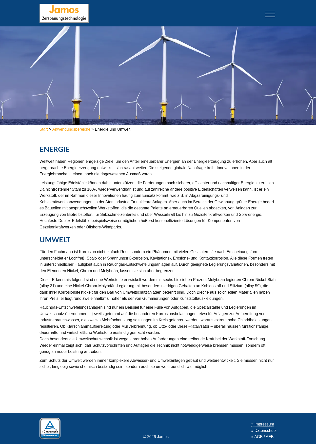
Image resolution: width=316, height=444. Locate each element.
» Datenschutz (263, 430)
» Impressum (262, 424)
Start (44, 129)
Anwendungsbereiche (71, 129)
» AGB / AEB (262, 437)
